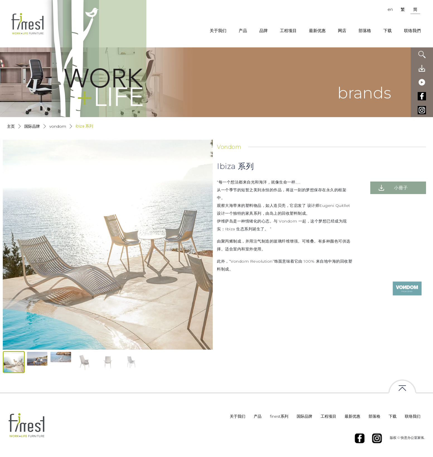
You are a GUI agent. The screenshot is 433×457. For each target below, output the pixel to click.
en (390, 9)
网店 (342, 30)
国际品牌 (32, 126)
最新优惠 (317, 30)
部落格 (365, 30)
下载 (387, 30)
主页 (11, 126)
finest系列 (279, 416)
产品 (243, 30)
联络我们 (412, 416)
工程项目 (288, 30)
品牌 (263, 30)
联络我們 (412, 30)
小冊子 (401, 187)
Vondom (57, 126)
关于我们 (218, 30)
